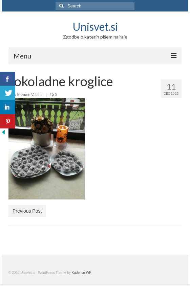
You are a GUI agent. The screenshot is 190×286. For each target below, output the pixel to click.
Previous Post (27, 211)
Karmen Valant (29, 95)
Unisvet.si (95, 26)
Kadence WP (81, 273)
